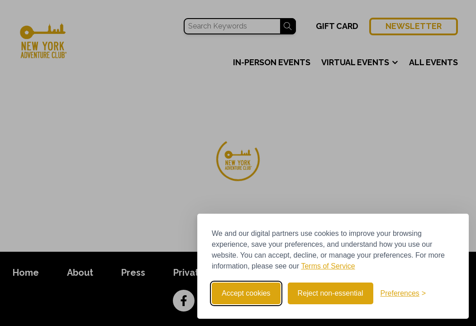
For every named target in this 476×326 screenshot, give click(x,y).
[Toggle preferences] (403, 293)
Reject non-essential (330, 293)
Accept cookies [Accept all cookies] (246, 293)
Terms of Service (328, 266)
